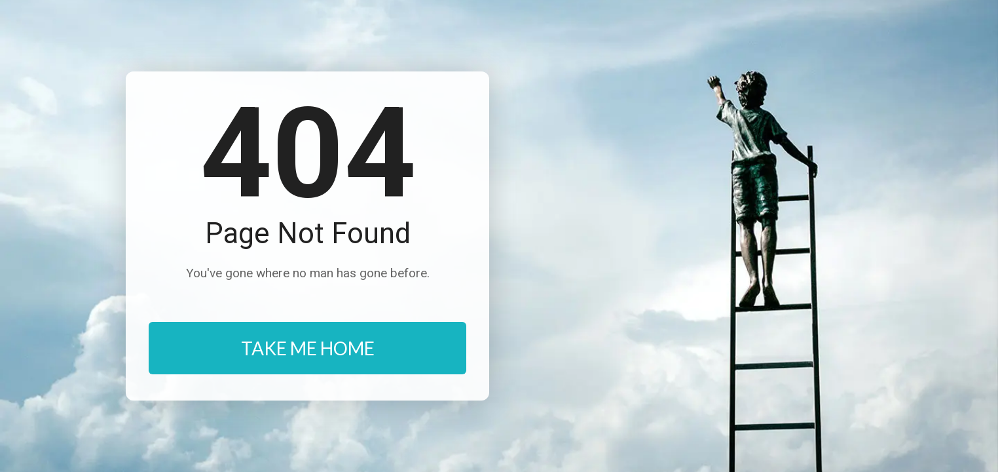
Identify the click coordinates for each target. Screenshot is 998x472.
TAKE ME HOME (308, 348)
